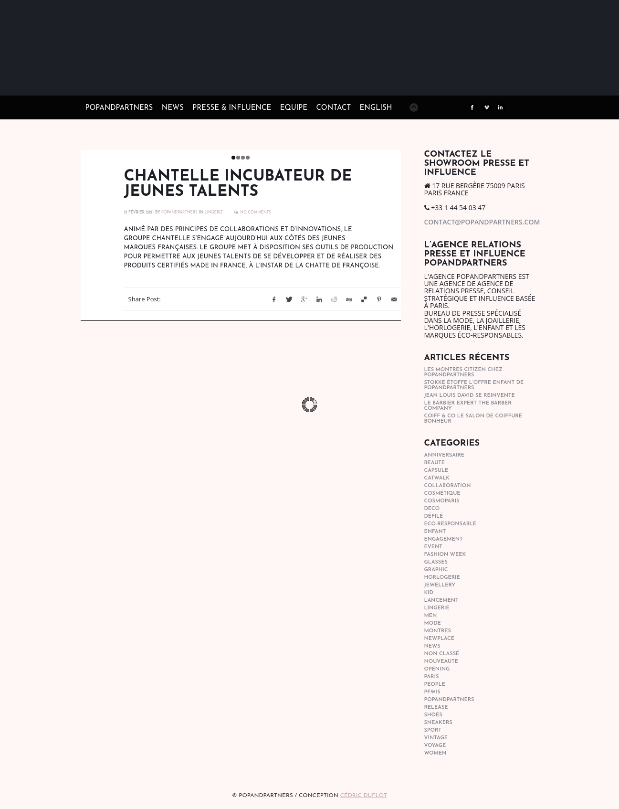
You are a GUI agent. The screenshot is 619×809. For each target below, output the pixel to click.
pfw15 (432, 692)
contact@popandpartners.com (482, 221)
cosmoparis (442, 501)
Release (436, 707)
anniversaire (444, 455)
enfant (435, 531)
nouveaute (441, 661)
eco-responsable (450, 524)
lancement (441, 600)
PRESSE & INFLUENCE (231, 108)
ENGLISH (376, 108)
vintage (436, 738)
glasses (436, 562)
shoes (433, 715)
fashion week (445, 554)
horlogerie (442, 577)
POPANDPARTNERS (179, 212)
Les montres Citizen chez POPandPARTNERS (463, 372)
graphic (436, 570)
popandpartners (449, 700)
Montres (437, 631)
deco (432, 508)
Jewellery (440, 585)
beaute (434, 463)
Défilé (433, 516)
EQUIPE (293, 108)
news (432, 646)
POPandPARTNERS (119, 108)
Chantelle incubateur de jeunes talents (238, 184)
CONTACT (333, 108)
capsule (436, 470)
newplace (439, 638)
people (434, 684)
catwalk (437, 478)
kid (428, 593)
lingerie (214, 212)
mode (432, 623)
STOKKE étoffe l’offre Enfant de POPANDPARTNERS (474, 385)
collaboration (447, 486)
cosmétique (442, 493)
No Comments (255, 212)
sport (432, 730)
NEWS (173, 108)
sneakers (438, 722)
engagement (443, 539)
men (430, 615)
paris (431, 677)
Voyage (435, 745)
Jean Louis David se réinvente (469, 395)
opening (437, 669)
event (433, 547)
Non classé (442, 654)
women (435, 753)
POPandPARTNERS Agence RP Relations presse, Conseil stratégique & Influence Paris (157, 81)
